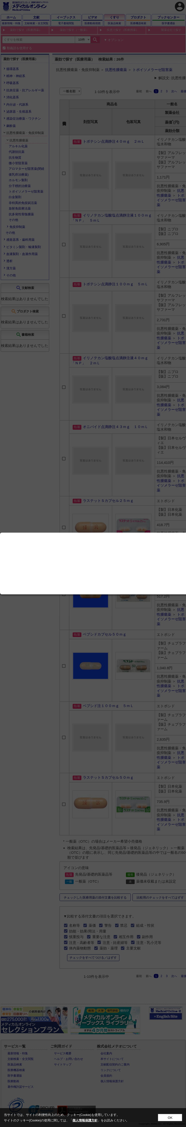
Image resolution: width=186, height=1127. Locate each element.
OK (170, 1117)
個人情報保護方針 (85, 1120)
